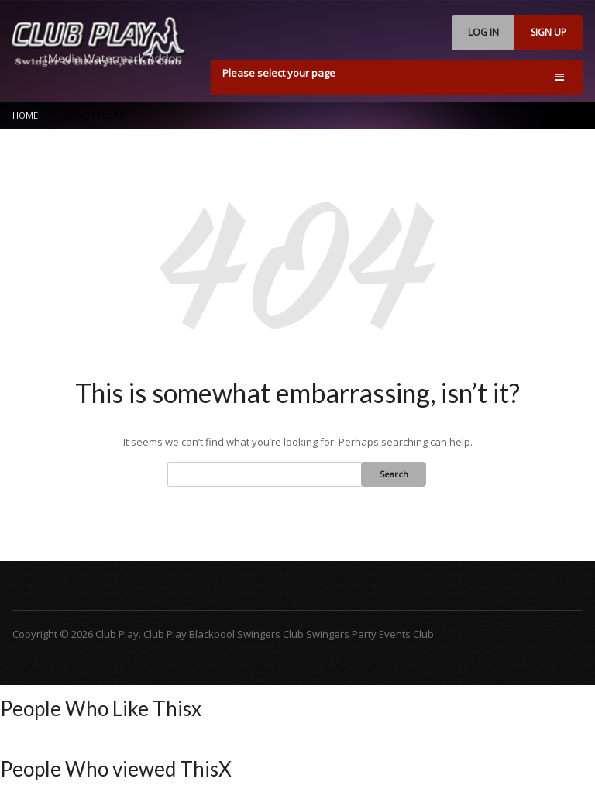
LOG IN (483, 32)
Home (25, 115)
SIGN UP (548, 32)
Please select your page (278, 73)
